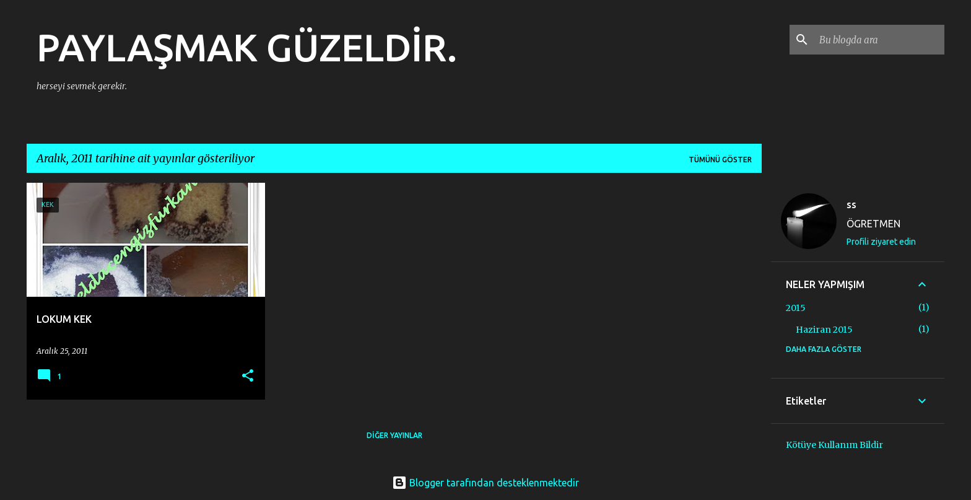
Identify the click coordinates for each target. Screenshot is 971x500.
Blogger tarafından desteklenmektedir (485, 482)
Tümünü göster (720, 160)
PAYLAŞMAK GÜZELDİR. (247, 47)
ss (851, 204)
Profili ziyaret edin (881, 242)
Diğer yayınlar (394, 435)
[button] (247, 376)
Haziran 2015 (824, 329)
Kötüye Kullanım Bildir (834, 444)
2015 (796, 308)
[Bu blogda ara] (879, 40)
